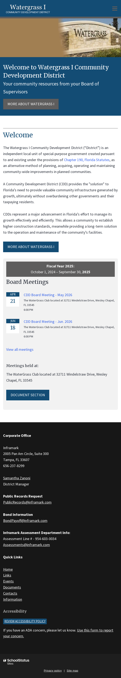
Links (7, 575)
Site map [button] (72, 670)
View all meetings (19, 349)
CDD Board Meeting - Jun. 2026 (48, 321)
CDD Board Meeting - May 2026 (48, 294)
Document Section (28, 394)
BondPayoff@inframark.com (25, 520)
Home (8, 569)
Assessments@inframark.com (26, 544)
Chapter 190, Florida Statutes (87, 159)
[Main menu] (115, 8)
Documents (12, 587)
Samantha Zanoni (16, 478)
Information (12, 599)
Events (8, 581)
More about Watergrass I (30, 104)
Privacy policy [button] (53, 670)
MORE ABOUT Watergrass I (30, 246)
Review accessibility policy (25, 621)
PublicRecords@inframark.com (27, 502)
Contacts (10, 593)
